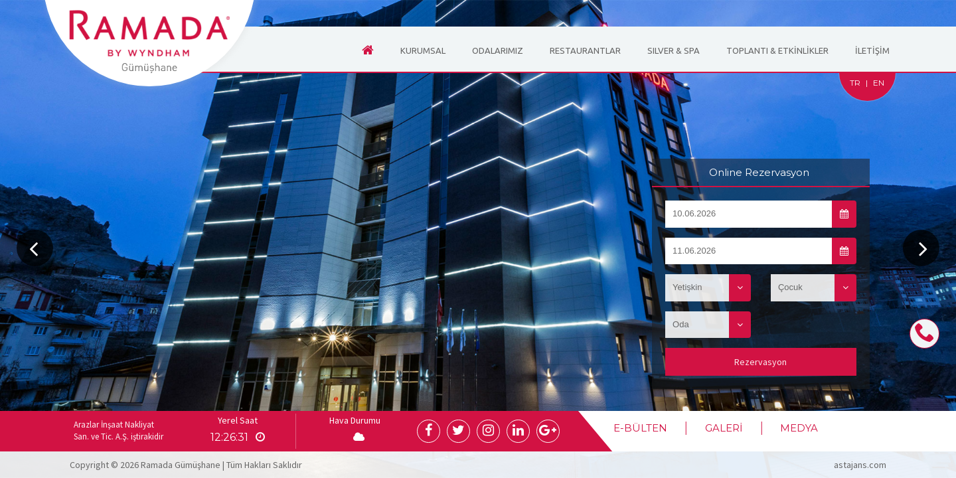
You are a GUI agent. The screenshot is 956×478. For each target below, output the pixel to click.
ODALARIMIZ (497, 50)
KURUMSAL (422, 50)
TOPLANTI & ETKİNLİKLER (777, 50)
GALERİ (724, 428)
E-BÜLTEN (641, 428)
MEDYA (799, 428)
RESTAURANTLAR (585, 50)
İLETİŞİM (872, 50)
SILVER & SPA (673, 50)
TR (855, 83)
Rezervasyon (760, 362)
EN (878, 83)
